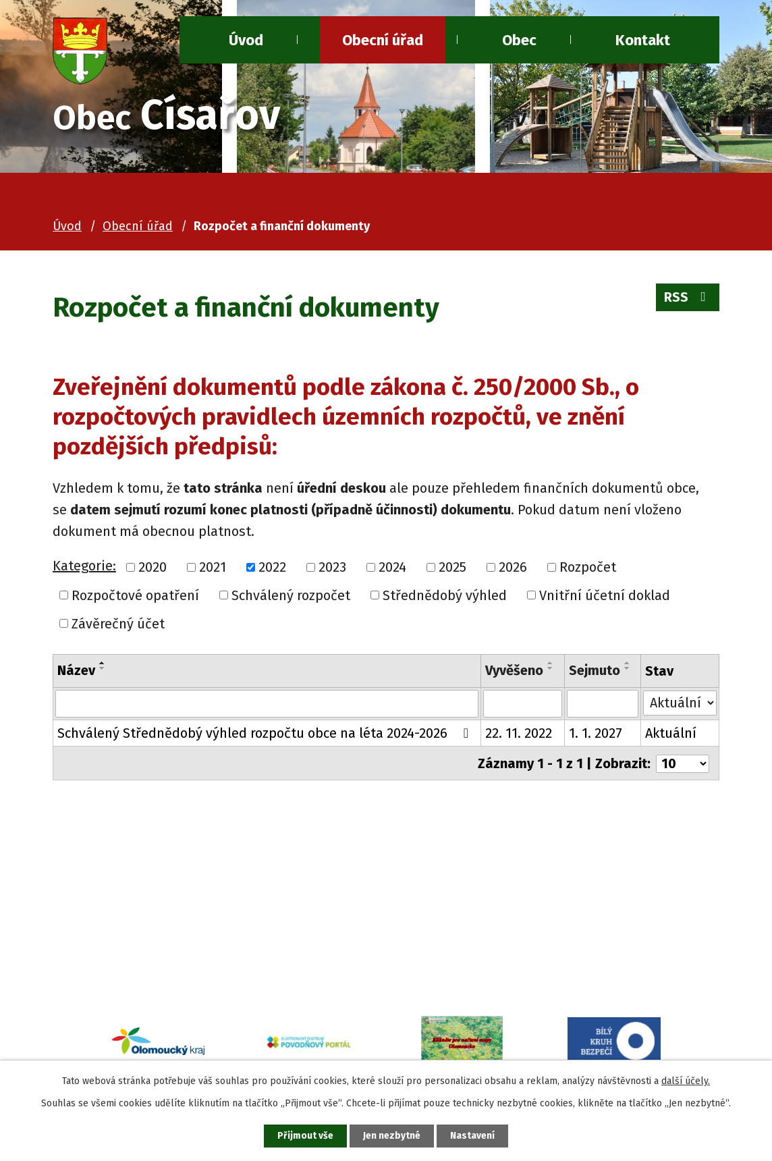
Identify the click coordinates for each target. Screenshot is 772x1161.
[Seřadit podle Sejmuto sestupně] (627, 668)
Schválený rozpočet (290, 595)
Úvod (67, 226)
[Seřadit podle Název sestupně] (102, 668)
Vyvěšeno (514, 670)
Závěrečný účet (118, 624)
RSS (687, 298)
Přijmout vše (304, 1135)
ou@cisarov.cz (152, 962)
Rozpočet (587, 567)
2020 (152, 567)
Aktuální (670, 734)
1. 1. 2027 (595, 734)
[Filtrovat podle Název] (266, 704)
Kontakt (642, 40)
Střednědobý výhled (445, 595)
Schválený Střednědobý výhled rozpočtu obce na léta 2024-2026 (265, 734)
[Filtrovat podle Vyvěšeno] (522, 704)
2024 (392, 567)
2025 (452, 567)
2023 (332, 567)
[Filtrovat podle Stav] (680, 703)
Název (76, 670)
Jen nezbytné (391, 1135)
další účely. (685, 1080)
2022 (272, 567)
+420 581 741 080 (159, 940)
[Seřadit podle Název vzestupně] (102, 663)
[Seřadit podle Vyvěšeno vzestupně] (550, 663)
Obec (519, 40)
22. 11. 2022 (518, 734)
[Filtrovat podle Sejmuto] (603, 704)
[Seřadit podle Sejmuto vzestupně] (627, 663)
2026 (513, 567)
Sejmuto (594, 670)
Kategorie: (84, 566)
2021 (212, 567)
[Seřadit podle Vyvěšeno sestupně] (550, 668)
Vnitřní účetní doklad (604, 595)
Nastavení (473, 1135)
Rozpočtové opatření (135, 595)
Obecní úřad (382, 40)
